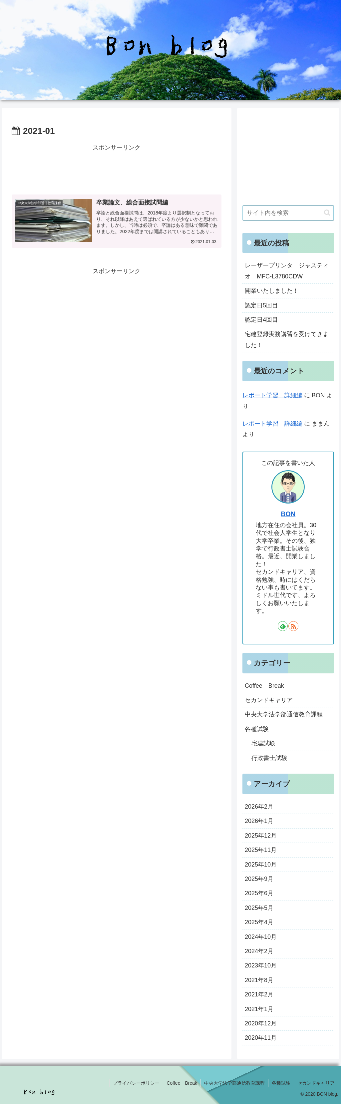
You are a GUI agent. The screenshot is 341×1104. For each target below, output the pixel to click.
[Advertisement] (116, 169)
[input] (288, 213)
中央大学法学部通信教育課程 (234, 1083)
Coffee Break (182, 1083)
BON (288, 514)
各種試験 (281, 1083)
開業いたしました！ (272, 290)
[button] (327, 212)
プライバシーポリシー (136, 1083)
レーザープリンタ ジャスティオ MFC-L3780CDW (287, 270)
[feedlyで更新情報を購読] (283, 626)
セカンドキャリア (316, 1083)
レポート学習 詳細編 (272, 395)
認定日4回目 (261, 319)
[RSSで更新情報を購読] (293, 626)
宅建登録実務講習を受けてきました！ (287, 339)
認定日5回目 (261, 305)
